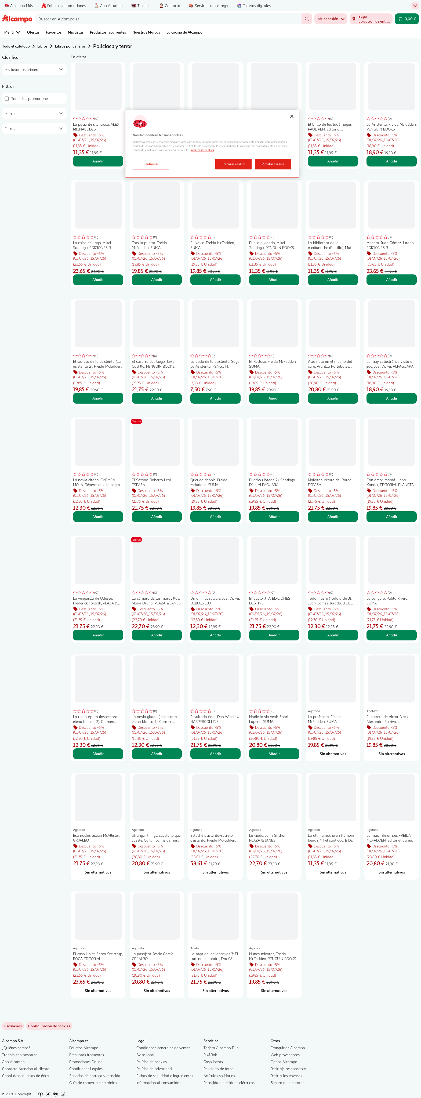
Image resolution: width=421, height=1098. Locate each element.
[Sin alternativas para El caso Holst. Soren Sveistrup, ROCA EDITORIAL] (98, 990)
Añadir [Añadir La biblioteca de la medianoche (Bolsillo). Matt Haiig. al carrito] (333, 279)
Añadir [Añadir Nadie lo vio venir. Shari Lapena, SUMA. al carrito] (274, 753)
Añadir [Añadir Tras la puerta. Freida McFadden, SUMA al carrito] (156, 279)
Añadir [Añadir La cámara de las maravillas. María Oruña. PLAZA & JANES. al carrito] (156, 635)
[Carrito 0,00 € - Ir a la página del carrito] (407, 18)
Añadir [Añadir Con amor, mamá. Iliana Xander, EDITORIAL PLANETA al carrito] (391, 516)
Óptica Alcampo (284, 1061)
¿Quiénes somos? (16, 1047)
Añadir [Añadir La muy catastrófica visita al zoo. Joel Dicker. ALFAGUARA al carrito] (391, 398)
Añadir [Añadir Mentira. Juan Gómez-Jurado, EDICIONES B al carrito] (391, 279)
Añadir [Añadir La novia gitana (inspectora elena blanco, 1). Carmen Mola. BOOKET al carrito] (156, 753)
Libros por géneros (70, 46)
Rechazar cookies (233, 163)
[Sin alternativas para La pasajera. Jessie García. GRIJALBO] (157, 990)
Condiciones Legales (86, 1068)
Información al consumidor (158, 1082)
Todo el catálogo (16, 46)
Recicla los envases (286, 1075)
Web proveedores (285, 1054)
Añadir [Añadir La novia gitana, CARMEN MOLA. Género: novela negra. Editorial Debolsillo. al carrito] (98, 516)
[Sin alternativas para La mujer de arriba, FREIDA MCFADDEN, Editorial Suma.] (391, 872)
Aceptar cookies (273, 163)
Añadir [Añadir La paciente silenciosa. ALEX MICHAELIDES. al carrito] (98, 161)
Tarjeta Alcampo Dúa (221, 1047)
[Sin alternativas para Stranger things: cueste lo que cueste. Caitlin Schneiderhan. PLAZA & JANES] (157, 872)
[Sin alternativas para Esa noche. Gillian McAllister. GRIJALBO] (98, 872)
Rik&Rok (210, 1054)
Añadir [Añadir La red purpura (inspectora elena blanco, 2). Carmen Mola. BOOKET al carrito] (98, 753)
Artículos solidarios (219, 1075)
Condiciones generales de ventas (163, 1047)
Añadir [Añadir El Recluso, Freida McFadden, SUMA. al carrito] (274, 398)
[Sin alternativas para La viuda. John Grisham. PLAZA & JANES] (274, 872)
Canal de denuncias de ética (25, 1075)
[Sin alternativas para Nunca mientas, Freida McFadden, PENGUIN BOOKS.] (274, 990)
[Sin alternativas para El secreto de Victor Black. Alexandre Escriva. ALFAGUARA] (391, 753)
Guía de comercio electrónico (93, 1082)
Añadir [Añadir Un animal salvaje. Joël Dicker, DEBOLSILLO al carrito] (215, 635)
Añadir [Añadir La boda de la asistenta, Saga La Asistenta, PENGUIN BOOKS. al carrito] (215, 398)
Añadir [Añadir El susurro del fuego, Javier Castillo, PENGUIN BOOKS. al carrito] (156, 398)
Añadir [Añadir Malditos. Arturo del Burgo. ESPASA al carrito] (333, 516)
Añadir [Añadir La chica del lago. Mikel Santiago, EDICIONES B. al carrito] (98, 279)
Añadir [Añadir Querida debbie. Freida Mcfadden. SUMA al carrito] (215, 516)
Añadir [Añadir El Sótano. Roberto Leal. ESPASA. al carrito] (156, 516)
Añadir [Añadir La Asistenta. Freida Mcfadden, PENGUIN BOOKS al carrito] (391, 161)
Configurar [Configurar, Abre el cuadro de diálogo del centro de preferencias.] (151, 163)
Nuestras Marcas (146, 32)
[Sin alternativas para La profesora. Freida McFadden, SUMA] (333, 753)
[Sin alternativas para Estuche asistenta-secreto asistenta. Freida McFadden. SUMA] (215, 872)
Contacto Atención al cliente (25, 1068)
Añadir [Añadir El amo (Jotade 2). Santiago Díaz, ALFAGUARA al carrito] (274, 516)
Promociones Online (85, 1061)
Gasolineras (213, 1061)
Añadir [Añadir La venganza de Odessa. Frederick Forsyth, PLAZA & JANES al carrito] (98, 635)
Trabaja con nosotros (19, 1054)
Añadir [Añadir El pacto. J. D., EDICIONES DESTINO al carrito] (274, 635)
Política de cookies (151, 1061)
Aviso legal (145, 1054)
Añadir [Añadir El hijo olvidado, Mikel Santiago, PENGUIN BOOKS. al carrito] (274, 279)
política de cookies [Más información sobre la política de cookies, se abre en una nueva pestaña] (202, 149)
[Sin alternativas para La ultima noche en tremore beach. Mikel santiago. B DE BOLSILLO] (333, 872)
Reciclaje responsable (288, 1068)
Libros (42, 46)
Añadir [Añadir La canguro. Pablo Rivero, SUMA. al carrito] (391, 635)
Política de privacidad (154, 1068)
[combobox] (168, 18)
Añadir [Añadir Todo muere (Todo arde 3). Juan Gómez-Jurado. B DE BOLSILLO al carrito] (333, 635)
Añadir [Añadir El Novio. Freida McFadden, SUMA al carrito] (215, 279)
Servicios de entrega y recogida (94, 1075)
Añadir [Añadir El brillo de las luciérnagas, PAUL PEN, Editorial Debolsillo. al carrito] (333, 161)
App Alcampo (13, 1061)
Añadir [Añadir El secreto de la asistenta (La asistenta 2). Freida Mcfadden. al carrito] (98, 398)
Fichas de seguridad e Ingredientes (164, 1075)
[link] (49, 1026)
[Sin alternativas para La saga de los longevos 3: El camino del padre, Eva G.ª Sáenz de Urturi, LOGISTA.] (215, 990)
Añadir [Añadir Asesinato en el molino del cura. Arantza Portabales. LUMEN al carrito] (333, 398)
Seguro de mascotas (287, 1082)
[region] (212, 144)
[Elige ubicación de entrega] (371, 18)
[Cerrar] (292, 116)
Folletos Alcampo (83, 1047)
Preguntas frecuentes (86, 1054)
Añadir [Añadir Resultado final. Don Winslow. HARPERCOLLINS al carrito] (215, 753)
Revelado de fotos (218, 1068)
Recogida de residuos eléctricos (229, 1082)
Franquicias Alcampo (288, 1047)
